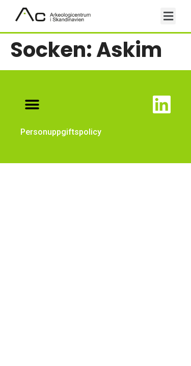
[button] (168, 16)
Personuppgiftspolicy (60, 132)
